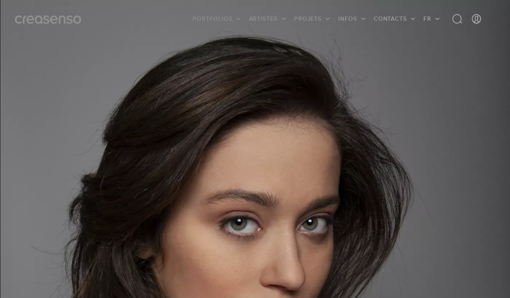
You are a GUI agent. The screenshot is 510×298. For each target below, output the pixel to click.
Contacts (390, 18)
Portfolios (212, 18)
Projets (307, 18)
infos (347, 18)
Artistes (263, 18)
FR (427, 18)
